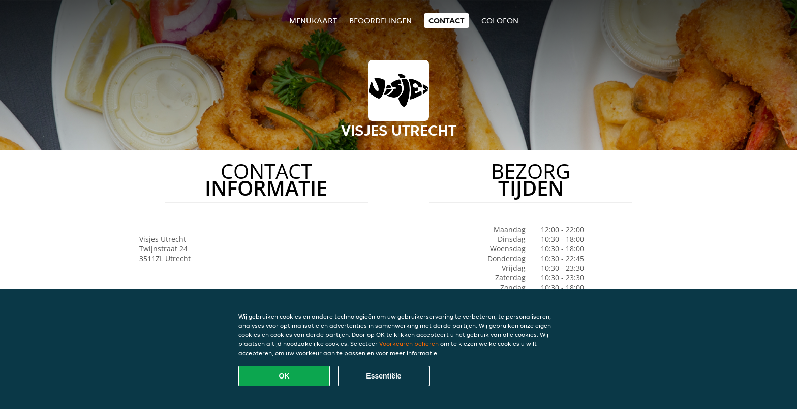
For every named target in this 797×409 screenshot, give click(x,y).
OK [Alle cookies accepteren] (284, 376)
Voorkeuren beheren (409, 344)
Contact (446, 20)
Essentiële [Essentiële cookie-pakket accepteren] (383, 376)
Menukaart (313, 20)
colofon (499, 20)
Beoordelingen (380, 20)
